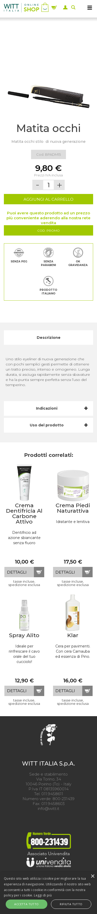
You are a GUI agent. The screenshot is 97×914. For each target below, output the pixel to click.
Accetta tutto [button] (26, 904)
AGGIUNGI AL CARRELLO (48, 199)
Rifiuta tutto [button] (71, 904)
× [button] (92, 876)
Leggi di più (43, 895)
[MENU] (90, 7)
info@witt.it (48, 808)
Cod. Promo (48, 230)
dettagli (17, 572)
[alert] (48, 893)
